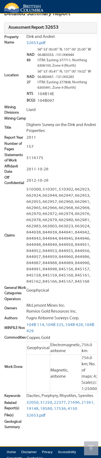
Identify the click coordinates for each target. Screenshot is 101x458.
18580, (46, 409)
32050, (32, 402)
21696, (74, 402)
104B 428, (74, 325)
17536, (60, 409)
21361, (87, 402)
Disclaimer (29, 452)
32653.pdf (36, 43)
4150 (72, 409)
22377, (60, 402)
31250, (46, 402)
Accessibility (67, 452)
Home (11, 452)
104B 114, (35, 325)
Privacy (47, 452)
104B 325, (55, 325)
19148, (32, 409)
